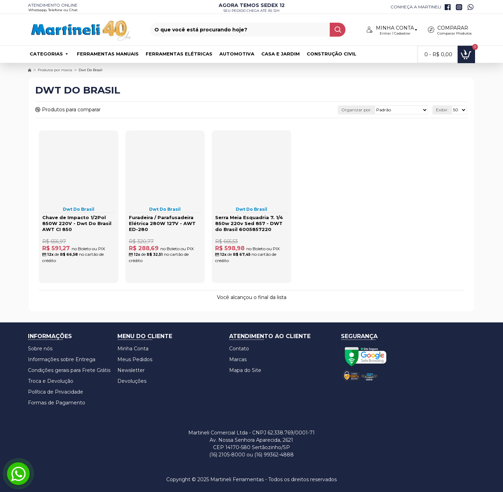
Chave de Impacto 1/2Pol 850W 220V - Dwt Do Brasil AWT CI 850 (76, 223)
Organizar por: (356, 109)
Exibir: (442, 109)
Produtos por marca (55, 70)
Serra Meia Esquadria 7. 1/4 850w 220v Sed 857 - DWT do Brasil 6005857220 (249, 223)
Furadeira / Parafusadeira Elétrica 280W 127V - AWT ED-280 (162, 223)
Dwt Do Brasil (78, 209)
